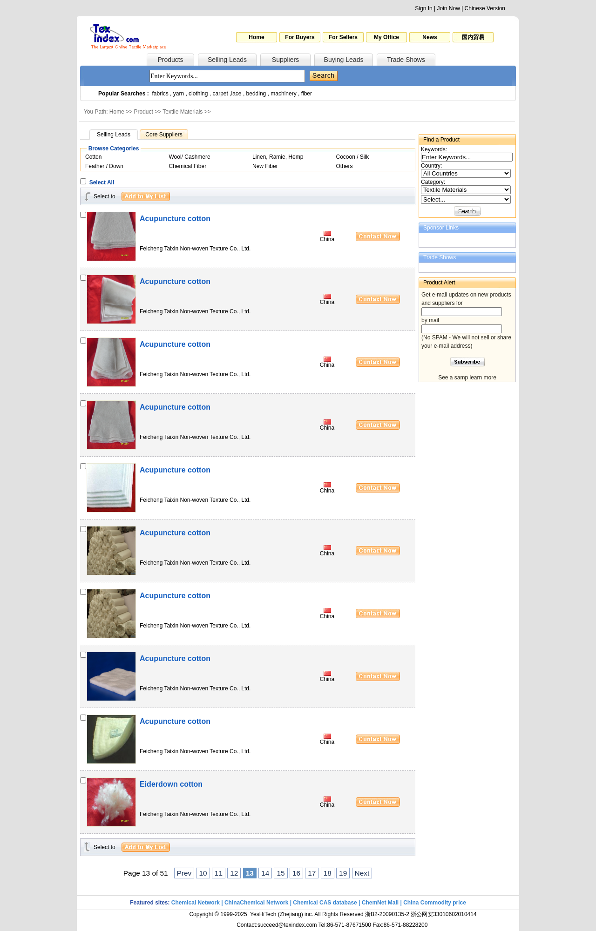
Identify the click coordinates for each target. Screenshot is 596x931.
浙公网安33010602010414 (443, 914)
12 (234, 873)
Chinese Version (485, 8)
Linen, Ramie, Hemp (277, 157)
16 (296, 873)
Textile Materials (183, 111)
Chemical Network (196, 902)
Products (170, 59)
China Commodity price (434, 902)
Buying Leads (344, 59)
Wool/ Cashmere (189, 157)
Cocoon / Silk (352, 157)
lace (236, 93)
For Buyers (299, 37)
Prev (184, 873)
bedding (256, 93)
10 (203, 873)
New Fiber (265, 166)
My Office (386, 37)
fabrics (160, 93)
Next (362, 873)
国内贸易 (473, 37)
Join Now (448, 8)
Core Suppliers (163, 134)
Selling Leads (227, 59)
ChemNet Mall (380, 902)
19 (343, 873)
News (429, 37)
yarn (178, 93)
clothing (198, 93)
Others (344, 166)
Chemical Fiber (188, 166)
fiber (306, 93)
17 (312, 873)
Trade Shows (406, 59)
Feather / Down (104, 166)
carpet (220, 93)
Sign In (423, 8)
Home (256, 37)
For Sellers (343, 37)
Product (143, 111)
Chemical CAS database (325, 902)
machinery (283, 93)
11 (219, 873)
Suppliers (285, 59)
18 (328, 873)
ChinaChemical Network (256, 902)
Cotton (93, 157)
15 (280, 873)
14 (265, 873)
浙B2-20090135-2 (387, 914)
